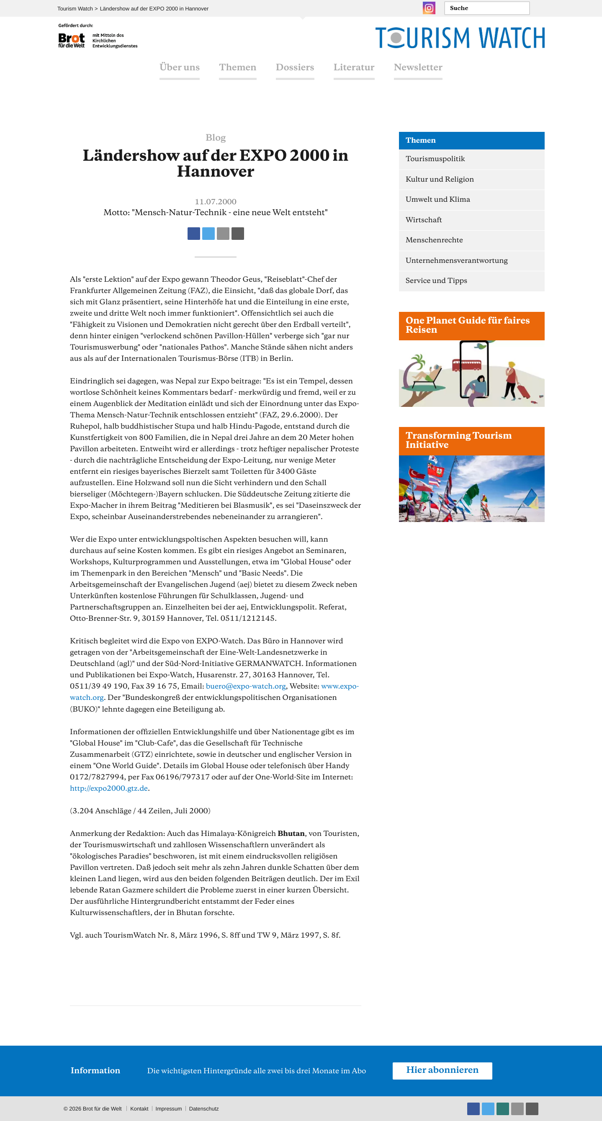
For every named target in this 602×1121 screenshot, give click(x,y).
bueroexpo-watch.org (246, 686)
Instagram (429, 8)
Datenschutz (205, 1108)
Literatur (354, 76)
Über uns (180, 76)
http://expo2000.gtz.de (109, 788)
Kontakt (139, 1108)
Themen (237, 76)
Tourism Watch (75, 8)
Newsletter (418, 76)
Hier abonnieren (443, 1070)
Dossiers (295, 76)
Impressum (169, 1108)
